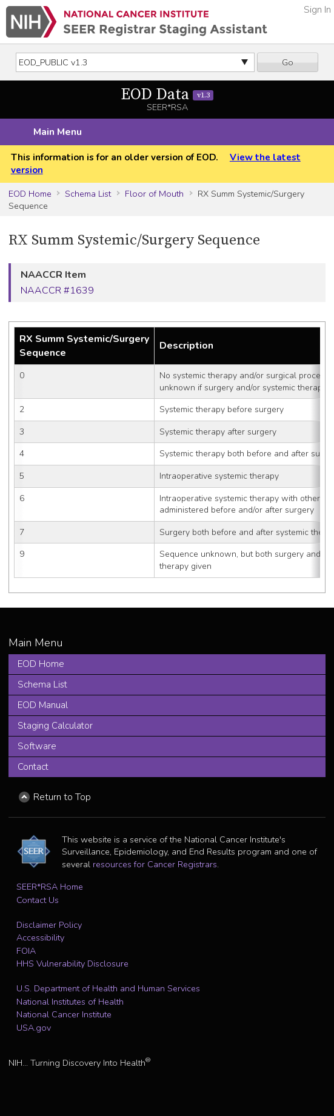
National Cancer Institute (64, 1014)
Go (287, 62)
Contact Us (37, 900)
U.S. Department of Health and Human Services (108, 988)
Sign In (317, 9)
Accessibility (40, 937)
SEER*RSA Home (49, 887)
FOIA (26, 951)
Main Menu (57, 132)
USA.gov (33, 1028)
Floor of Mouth (154, 194)
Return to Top (62, 797)
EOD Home (30, 194)
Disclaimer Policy (49, 925)
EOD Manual (43, 705)
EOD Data (167, 95)
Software (37, 746)
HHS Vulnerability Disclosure (72, 963)
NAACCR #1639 (57, 290)
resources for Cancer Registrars (155, 864)
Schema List (88, 194)
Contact (33, 767)
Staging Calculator (55, 726)
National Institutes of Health (70, 1002)
